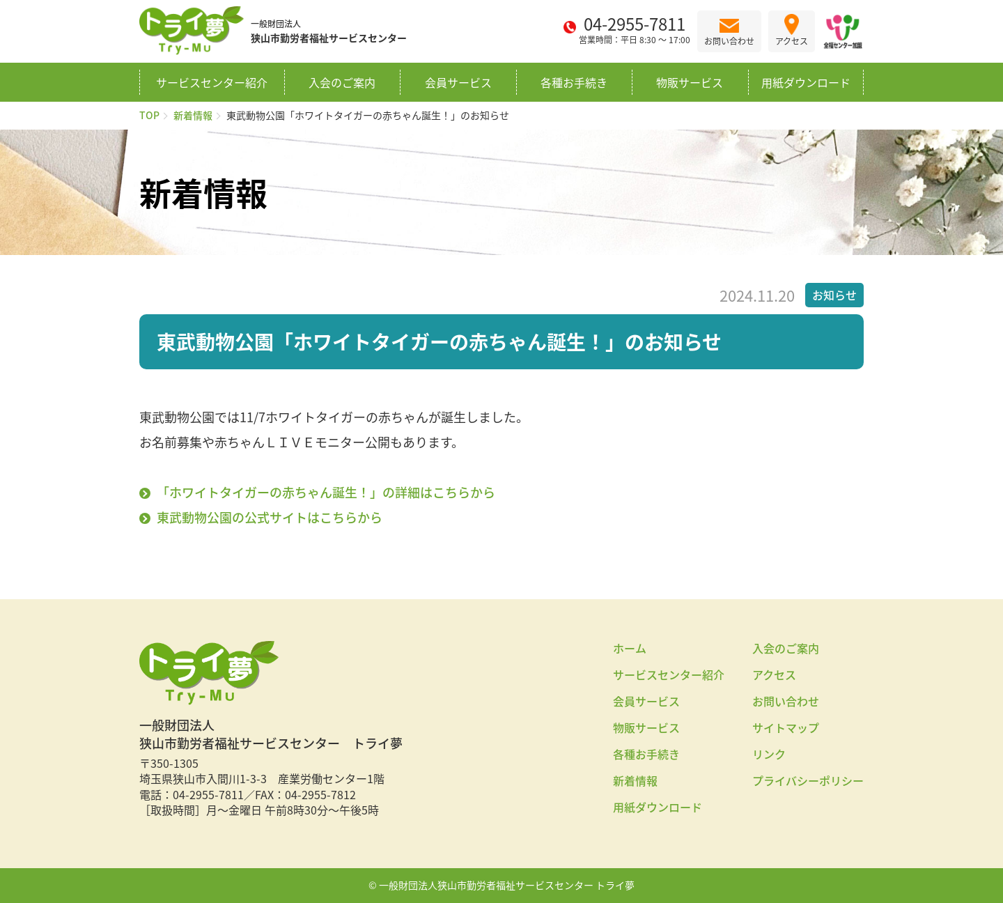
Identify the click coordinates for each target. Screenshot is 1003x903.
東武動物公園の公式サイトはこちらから (269, 517)
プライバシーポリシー (808, 780)
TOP (149, 115)
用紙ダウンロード (805, 82)
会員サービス (458, 82)
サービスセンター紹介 (211, 82)
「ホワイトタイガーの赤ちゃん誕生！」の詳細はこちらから (326, 492)
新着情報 (192, 115)
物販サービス (689, 82)
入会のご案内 (342, 82)
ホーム (629, 648)
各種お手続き (574, 82)
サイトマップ (785, 727)
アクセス (774, 674)
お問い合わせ (785, 701)
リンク (769, 754)
